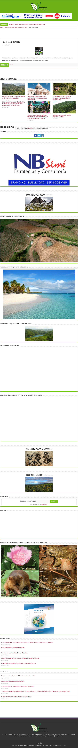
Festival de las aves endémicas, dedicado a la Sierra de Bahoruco (18, 663)
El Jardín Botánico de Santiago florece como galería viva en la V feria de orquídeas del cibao (38, 116)
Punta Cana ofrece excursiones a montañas (12, 647)
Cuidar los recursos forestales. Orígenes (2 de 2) (62, 116)
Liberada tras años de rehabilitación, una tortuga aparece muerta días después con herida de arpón (13, 103)
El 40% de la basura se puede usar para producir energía (16, 696)
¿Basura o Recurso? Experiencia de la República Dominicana (17, 686)
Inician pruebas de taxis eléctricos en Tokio (16, 27)
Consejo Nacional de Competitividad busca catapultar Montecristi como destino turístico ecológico (27, 642)
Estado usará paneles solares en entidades (12, 681)
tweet (11, 64)
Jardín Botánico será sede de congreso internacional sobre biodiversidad (62, 98)
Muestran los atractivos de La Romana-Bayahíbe (14, 653)
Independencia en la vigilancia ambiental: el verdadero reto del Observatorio (27, 24)
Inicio (1, 27)
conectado (29, 128)
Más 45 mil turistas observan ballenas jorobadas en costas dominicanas (20, 658)
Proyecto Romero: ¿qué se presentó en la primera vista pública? (13, 97)
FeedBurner (44, 504)
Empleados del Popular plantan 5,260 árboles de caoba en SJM (18, 676)
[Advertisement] (39, 34)
